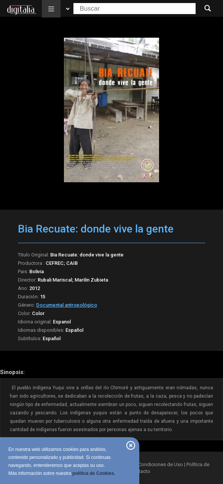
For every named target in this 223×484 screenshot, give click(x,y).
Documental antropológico (66, 305)
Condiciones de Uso (160, 464)
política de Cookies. (93, 473)
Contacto (140, 471)
